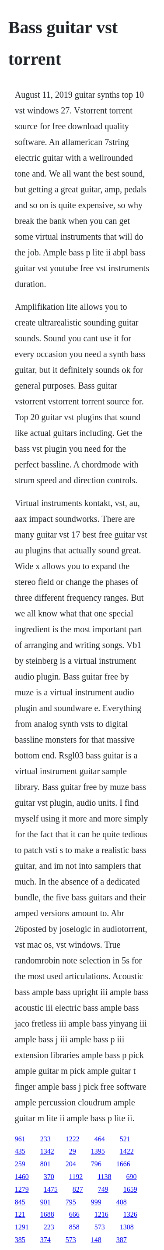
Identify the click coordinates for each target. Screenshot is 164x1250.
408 (121, 1202)
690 (131, 1176)
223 (49, 1227)
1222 (73, 1139)
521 (125, 1139)
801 (45, 1164)
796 (96, 1164)
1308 (127, 1227)
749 (103, 1189)
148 (96, 1239)
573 (99, 1227)
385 (20, 1239)
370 (49, 1176)
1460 (22, 1176)
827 (78, 1189)
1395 (98, 1151)
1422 (127, 1151)
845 (20, 1202)
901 (45, 1202)
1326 (130, 1214)
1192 (76, 1176)
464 (99, 1139)
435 (20, 1151)
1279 (22, 1189)
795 (71, 1202)
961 (20, 1139)
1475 (51, 1189)
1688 (47, 1214)
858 (74, 1227)
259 (20, 1164)
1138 (104, 1176)
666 (74, 1214)
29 (72, 1151)
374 (45, 1239)
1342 (47, 1151)
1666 (123, 1164)
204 (71, 1164)
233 (45, 1139)
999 (96, 1202)
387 (121, 1239)
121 (20, 1214)
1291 (22, 1227)
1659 (130, 1189)
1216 (101, 1214)
